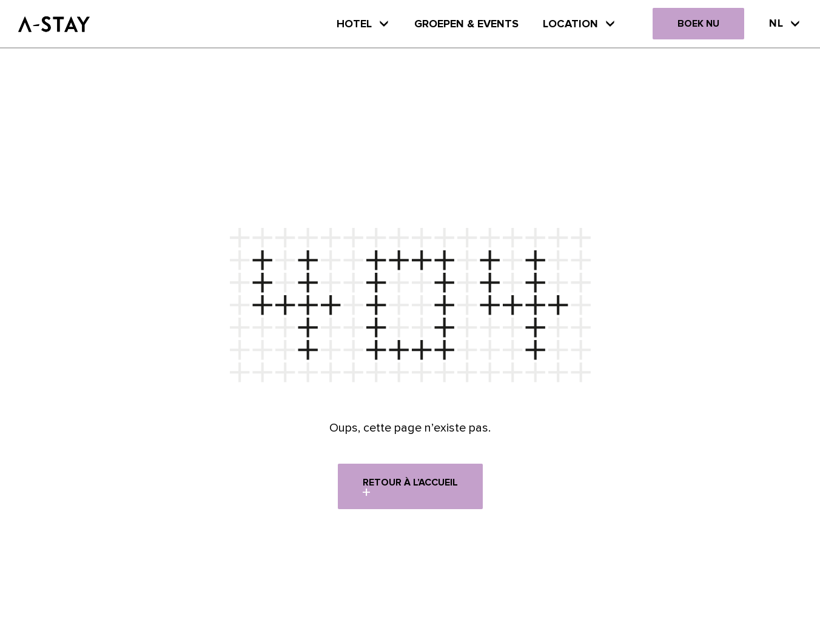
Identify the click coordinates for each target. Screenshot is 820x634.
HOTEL (363, 23)
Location (579, 23)
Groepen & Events (466, 23)
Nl (785, 23)
